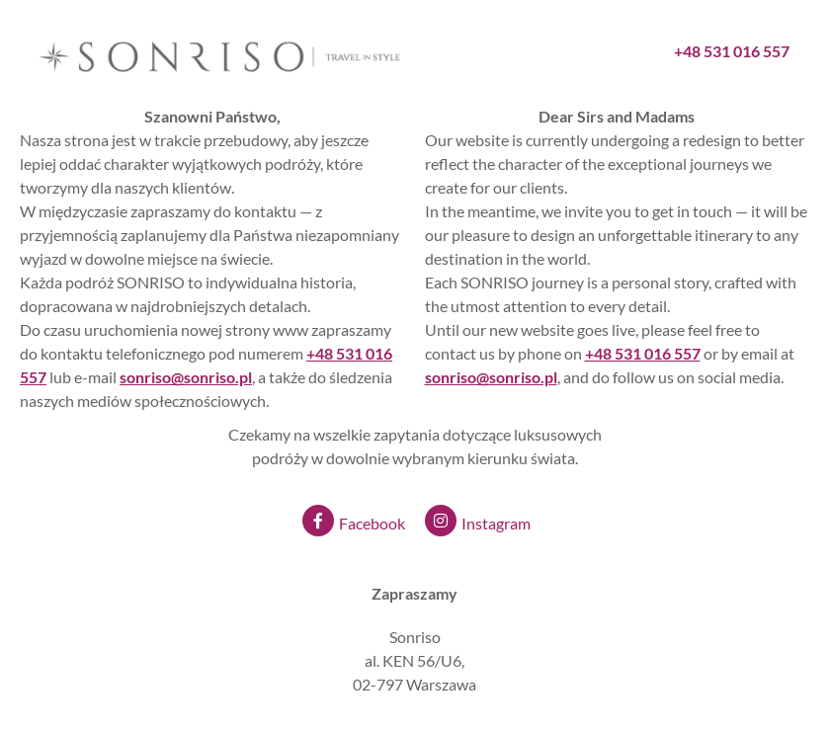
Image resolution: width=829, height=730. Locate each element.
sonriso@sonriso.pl (491, 376)
